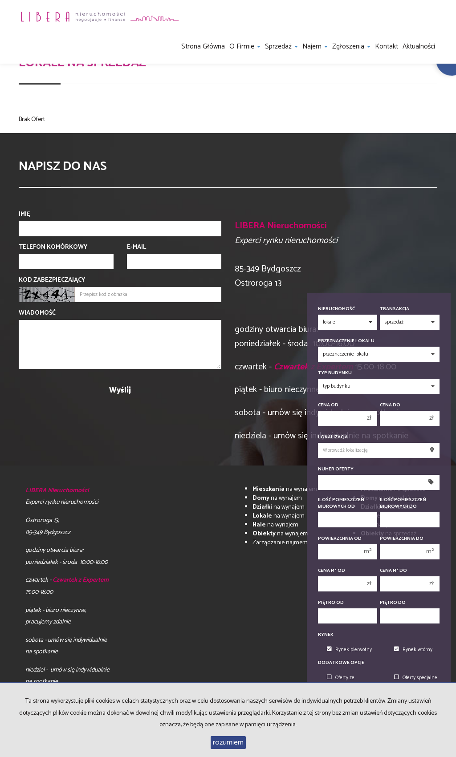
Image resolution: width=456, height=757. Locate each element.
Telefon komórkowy (53, 247)
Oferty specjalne (415, 678)
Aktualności (419, 46)
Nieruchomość (336, 309)
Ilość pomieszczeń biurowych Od (341, 503)
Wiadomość (37, 313)
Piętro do (393, 602)
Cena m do (393, 570)
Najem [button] (315, 46)
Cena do (390, 405)
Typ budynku (335, 373)
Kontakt (386, 46)
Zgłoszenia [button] (351, 46)
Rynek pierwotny (349, 650)
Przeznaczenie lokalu (346, 341)
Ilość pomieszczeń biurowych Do (403, 503)
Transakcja (394, 309)
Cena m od (331, 570)
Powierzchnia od (340, 538)
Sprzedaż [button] (281, 46)
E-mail (136, 247)
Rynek (326, 635)
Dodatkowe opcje (341, 663)
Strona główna (203, 46)
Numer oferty (336, 469)
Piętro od (331, 602)
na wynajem (284, 489)
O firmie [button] (245, 46)
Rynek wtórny (413, 650)
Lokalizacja (333, 437)
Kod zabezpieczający (52, 280)
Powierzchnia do (401, 538)
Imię (24, 214)
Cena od (328, 405)
